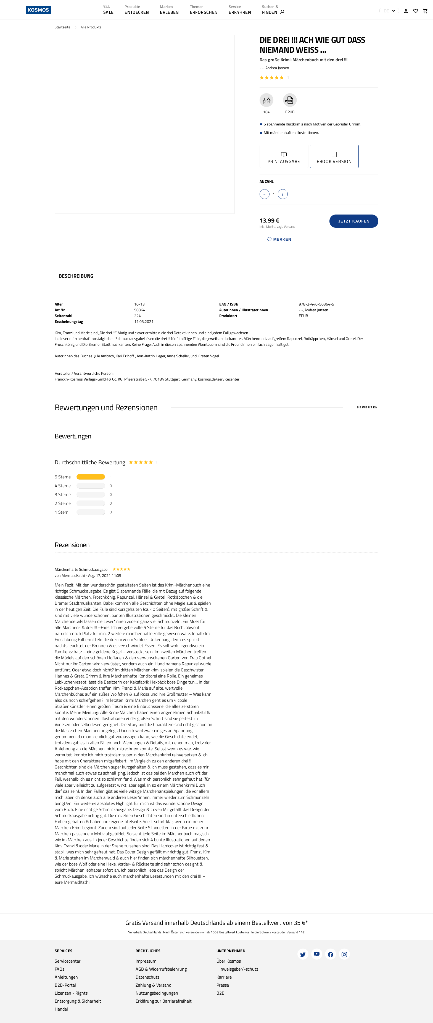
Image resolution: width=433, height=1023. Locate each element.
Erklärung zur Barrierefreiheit (164, 1001)
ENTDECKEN (137, 12)
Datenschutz (147, 977)
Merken (279, 239)
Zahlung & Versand (153, 985)
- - (262, 68)
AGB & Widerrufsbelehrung (161, 969)
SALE (108, 12)
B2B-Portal (65, 985)
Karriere (224, 977)
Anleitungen (66, 977)
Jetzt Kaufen (353, 221)
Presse (222, 985)
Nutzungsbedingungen (157, 993)
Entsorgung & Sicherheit (78, 1001)
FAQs (59, 969)
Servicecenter (68, 961)
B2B (220, 993)
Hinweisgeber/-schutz (237, 969)
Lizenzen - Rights (71, 993)
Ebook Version (334, 158)
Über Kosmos (228, 961)
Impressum (146, 961)
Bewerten (367, 407)
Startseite (62, 27)
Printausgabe (284, 158)
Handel (61, 1009)
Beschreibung (76, 276)
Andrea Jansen (277, 68)
